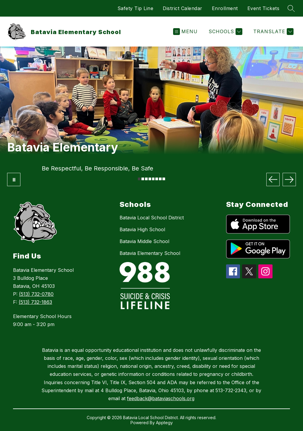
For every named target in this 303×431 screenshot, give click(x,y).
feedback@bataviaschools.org (160, 398)
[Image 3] (146, 179)
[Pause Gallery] (13, 179)
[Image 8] (163, 179)
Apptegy (164, 422)
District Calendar (182, 8)
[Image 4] (150, 179)
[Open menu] (185, 31)
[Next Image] (289, 179)
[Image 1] (139, 179)
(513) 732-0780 (36, 294)
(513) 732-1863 (35, 302)
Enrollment (225, 8)
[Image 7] (160, 179)
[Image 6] (156, 179)
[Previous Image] (273, 179)
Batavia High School (142, 229)
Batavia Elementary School (150, 253)
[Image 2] (142, 179)
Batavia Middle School (144, 241)
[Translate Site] (273, 31)
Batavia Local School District (152, 218)
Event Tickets (263, 8)
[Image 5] (153, 179)
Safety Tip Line (135, 8)
